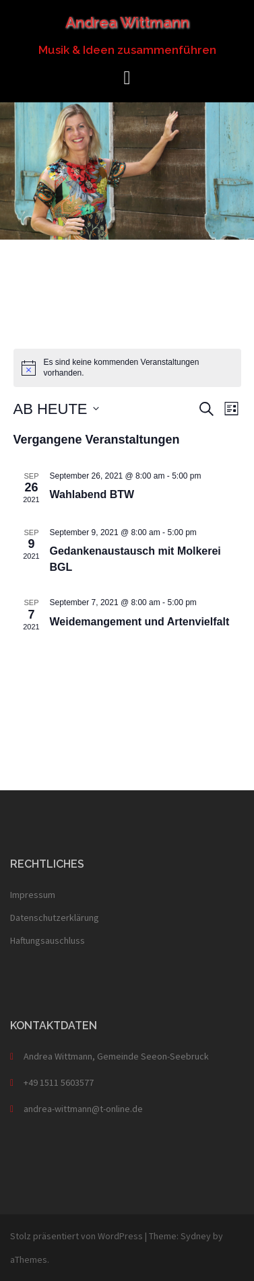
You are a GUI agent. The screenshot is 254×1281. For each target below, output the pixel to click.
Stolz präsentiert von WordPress (76, 1236)
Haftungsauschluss (47, 940)
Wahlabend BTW (92, 494)
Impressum (32, 895)
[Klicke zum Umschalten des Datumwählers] (56, 409)
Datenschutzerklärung (54, 917)
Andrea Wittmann (127, 22)
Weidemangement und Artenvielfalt (140, 621)
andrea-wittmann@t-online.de (83, 1109)
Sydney (196, 1236)
